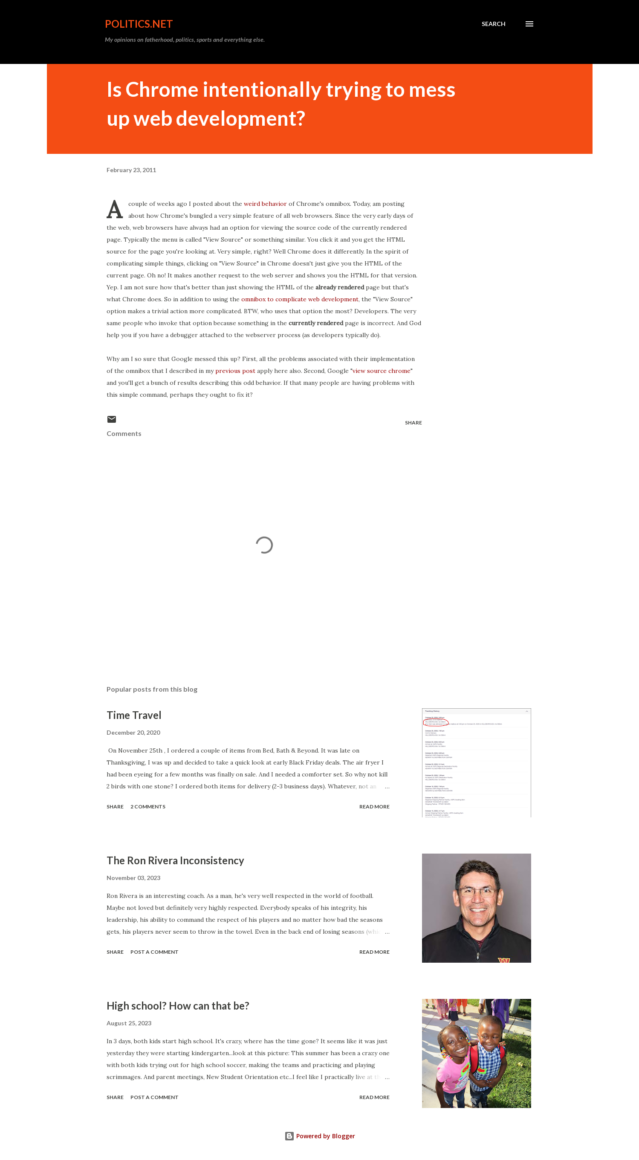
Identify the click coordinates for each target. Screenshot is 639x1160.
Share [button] (413, 422)
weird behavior (265, 204)
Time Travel (134, 715)
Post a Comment (154, 952)
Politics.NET (139, 23)
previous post (234, 371)
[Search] (494, 24)
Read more (374, 806)
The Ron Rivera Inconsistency (175, 860)
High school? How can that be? (178, 1005)
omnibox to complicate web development (300, 299)
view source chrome (382, 371)
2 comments (147, 806)
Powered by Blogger (319, 1136)
